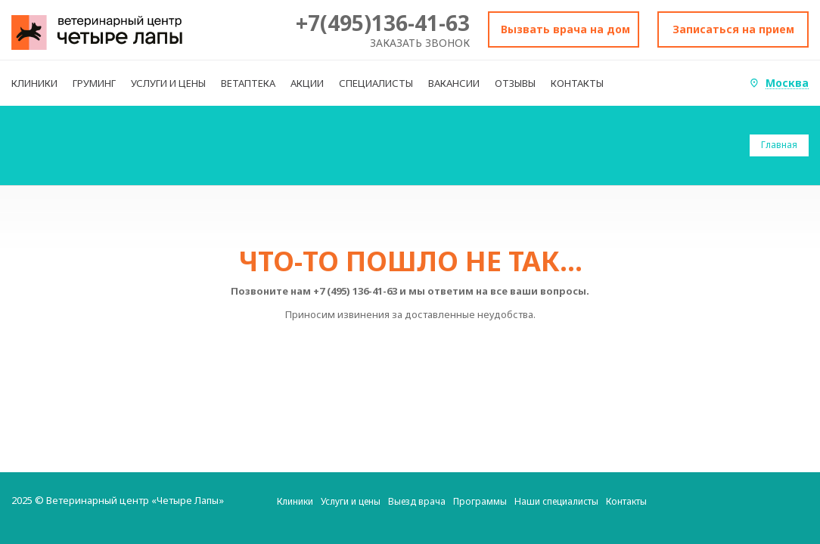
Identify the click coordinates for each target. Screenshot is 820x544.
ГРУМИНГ (94, 83)
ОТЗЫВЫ (515, 83)
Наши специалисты (556, 501)
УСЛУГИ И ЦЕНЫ (168, 83)
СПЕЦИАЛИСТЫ (376, 83)
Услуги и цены (350, 501)
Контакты (626, 501)
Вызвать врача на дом (565, 29)
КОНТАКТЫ (577, 83)
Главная (779, 144)
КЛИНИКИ (34, 83)
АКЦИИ (307, 83)
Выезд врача (417, 501)
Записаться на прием (733, 29)
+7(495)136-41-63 (383, 22)
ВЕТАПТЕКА (248, 83)
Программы (480, 501)
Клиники (295, 501)
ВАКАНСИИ (454, 83)
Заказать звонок (420, 43)
